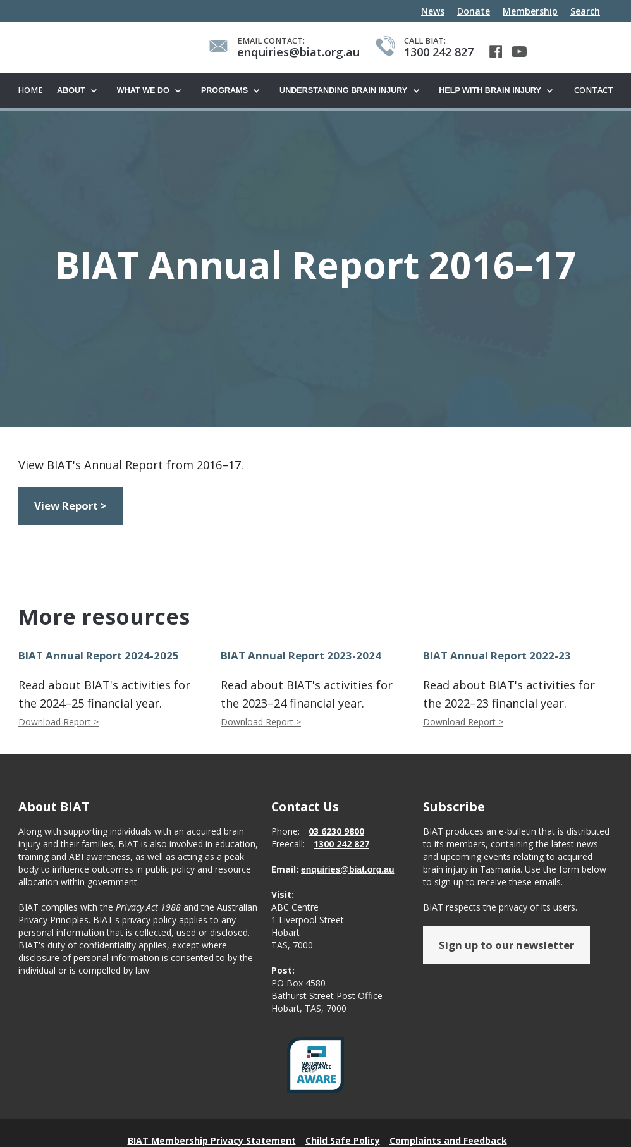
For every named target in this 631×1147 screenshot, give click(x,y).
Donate (473, 11)
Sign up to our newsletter (506, 945)
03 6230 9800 (336, 832)
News (432, 11)
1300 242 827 (341, 844)
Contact (593, 90)
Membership (530, 11)
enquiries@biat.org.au (347, 870)
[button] (81, 91)
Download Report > (58, 722)
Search (585, 11)
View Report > (70, 506)
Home (30, 90)
